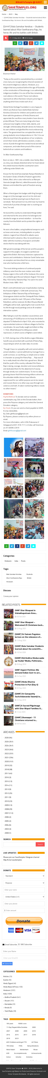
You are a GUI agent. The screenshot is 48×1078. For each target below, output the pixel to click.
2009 (25, 1031)
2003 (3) (8, 829)
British (29, 578)
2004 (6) (8, 825)
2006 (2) (8, 817)
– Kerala (6, 1007)
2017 (25, 1034)
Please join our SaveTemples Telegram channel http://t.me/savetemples (21, 858)
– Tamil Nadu (8, 1011)
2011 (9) (8, 797)
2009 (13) (8, 805)
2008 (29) (8, 809)
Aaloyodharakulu (33, 1046)
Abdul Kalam (10, 1049)
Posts (23, 561)
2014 (8, 1034)
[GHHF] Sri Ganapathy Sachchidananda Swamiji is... (28, 695)
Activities (29, 1057)
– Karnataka (7, 1004)
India (16, 561)
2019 (8, 1038)
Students (29, 574)
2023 (10, 14)
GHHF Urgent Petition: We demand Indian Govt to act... (28, 671)
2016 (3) (8, 777)
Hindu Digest (8, 983)
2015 (17, 1034)
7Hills (20, 1046)
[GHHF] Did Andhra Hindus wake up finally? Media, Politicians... (29, 659)
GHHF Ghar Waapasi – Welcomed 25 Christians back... (29, 623)
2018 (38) (8, 769)
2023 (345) (9, 749)
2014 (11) (8, 785)
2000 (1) (8, 833)
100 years (9, 1023)
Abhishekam (24, 1049)
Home (4, 14)
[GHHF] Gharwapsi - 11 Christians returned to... (26, 719)
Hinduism (8, 561)
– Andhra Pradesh (10, 997)
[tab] (10, 944)
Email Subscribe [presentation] (9, 944)
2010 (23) (8, 801)
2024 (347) (9, 745)
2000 (34, 1027)
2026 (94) (8, 737)
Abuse (35, 1049)
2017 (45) (8, 773)
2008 (17, 1031)
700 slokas (10, 1046)
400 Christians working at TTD (16, 1042)
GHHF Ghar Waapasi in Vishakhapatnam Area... (26, 612)
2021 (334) (9, 757)
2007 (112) (9, 813)
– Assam (6, 1000)
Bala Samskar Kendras (13, 574)
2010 (34, 1031)
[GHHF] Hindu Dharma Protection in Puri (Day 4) (26, 683)
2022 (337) (9, 753)
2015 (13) (8, 781)
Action (8, 1057)
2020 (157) (9, 761)
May (16, 14)
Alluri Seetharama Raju (14, 578)
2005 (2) (8, 821)
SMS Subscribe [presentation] (25, 944)
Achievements (36, 1053)
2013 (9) (8, 789)
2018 (34, 1034)
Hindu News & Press (11, 987)
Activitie (18, 1057)
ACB (7, 1053)
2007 (8, 1031)
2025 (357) (9, 741)
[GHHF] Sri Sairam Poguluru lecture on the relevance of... (28, 635)
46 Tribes (35, 1042)
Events (6, 980)
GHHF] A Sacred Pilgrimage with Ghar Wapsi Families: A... (28, 707)
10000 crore (22, 1023)
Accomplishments (20, 1053)
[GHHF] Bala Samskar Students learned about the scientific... (29, 647)
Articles (6, 976)
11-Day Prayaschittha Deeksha (16, 1027)
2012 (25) (8, 793)
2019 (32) (8, 765)
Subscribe (7, 963)
